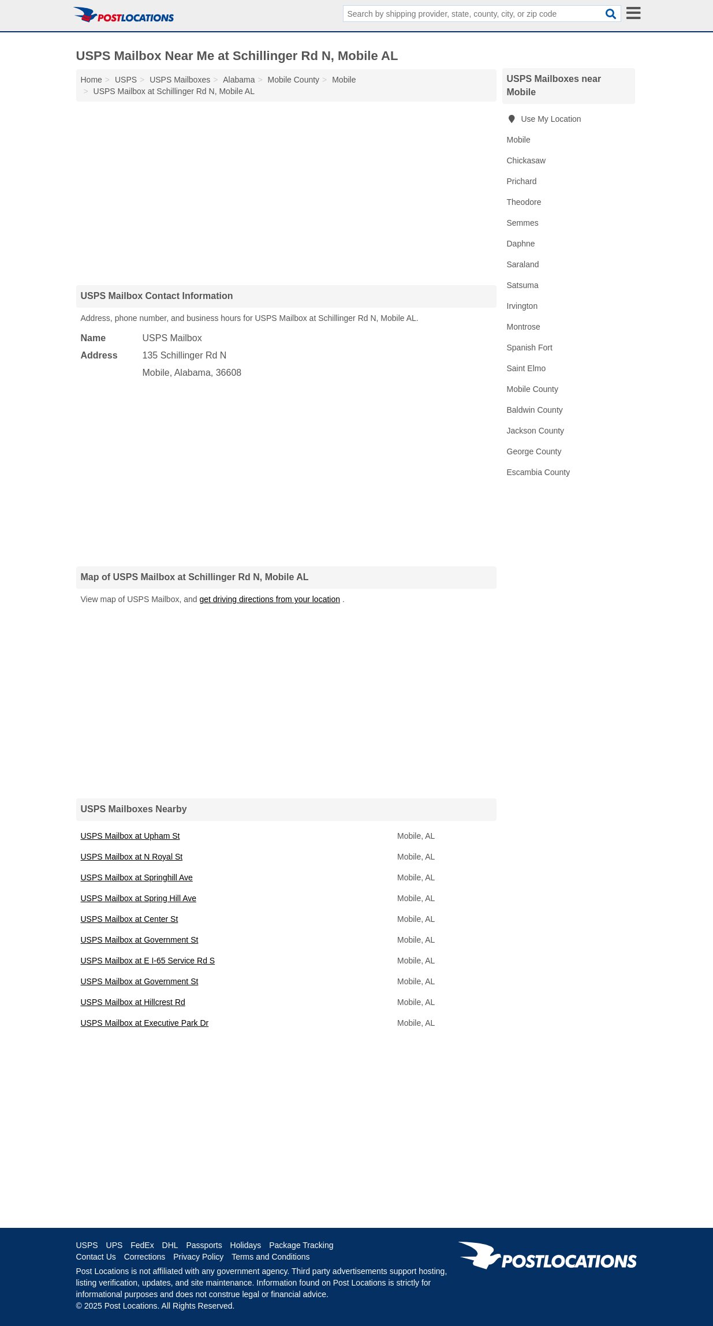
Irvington (522, 306)
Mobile (519, 139)
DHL (170, 1245)
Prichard (522, 181)
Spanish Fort (530, 347)
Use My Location (544, 119)
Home (91, 79)
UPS (114, 1245)
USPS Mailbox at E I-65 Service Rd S (148, 960)
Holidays (246, 1245)
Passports (204, 1245)
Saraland (523, 264)
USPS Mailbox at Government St (140, 939)
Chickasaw (526, 160)
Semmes (523, 222)
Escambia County (538, 472)
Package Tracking (301, 1245)
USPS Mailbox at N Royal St (132, 856)
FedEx (142, 1245)
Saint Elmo (526, 368)
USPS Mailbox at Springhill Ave (137, 877)
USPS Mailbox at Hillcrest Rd (133, 1002)
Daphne (521, 243)
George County (534, 451)
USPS (87, 1245)
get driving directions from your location (269, 599)
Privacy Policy (198, 1256)
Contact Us (96, 1256)
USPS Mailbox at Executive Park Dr (145, 1023)
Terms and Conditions (270, 1256)
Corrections (145, 1256)
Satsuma (523, 285)
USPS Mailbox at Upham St (130, 836)
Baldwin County (535, 409)
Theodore (524, 202)
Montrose (523, 326)
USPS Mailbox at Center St (129, 919)
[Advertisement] (286, 193)
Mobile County (533, 389)
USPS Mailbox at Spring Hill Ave (139, 898)
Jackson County (536, 430)
